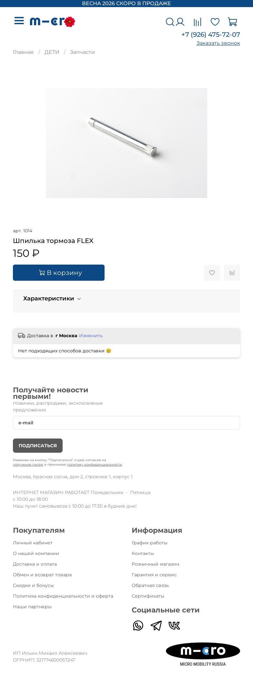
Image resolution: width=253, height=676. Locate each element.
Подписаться (38, 446)
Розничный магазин (155, 564)
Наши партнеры (32, 607)
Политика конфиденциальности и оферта (63, 596)
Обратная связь (150, 585)
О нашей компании (36, 553)
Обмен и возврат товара (42, 575)
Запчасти (82, 52)
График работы (149, 543)
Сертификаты (148, 596)
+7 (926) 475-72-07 (210, 34)
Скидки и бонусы (33, 585)
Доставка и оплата (35, 564)
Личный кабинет (33, 543)
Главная (23, 52)
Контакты (143, 553)
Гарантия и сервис (154, 575)
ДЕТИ (52, 52)
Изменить (91, 335)
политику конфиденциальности (94, 464)
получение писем (28, 464)
